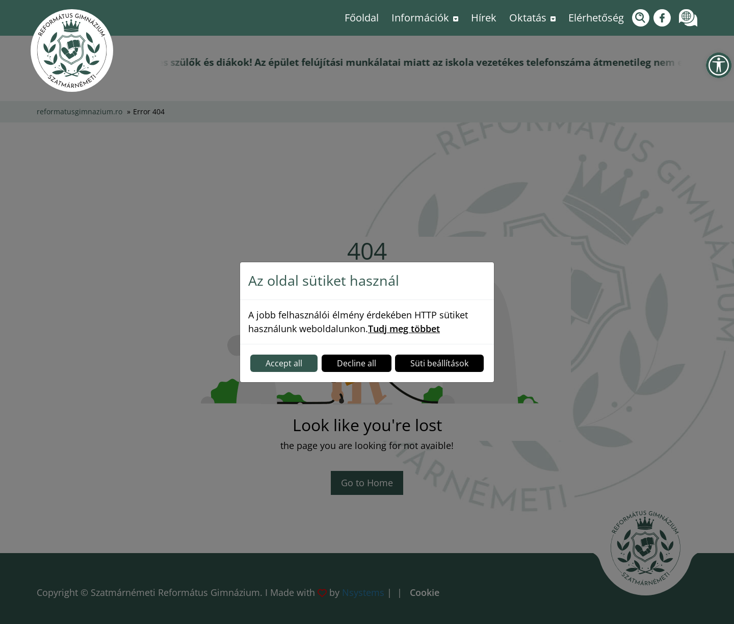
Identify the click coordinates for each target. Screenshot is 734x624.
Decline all (356, 363)
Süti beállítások (439, 363)
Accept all (284, 363)
